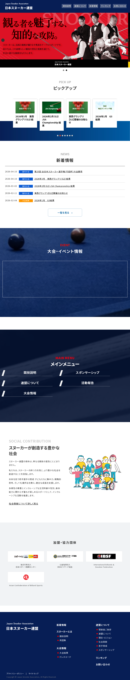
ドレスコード (65, 655)
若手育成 (102, 645)
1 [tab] (63, 70)
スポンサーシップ (106, 649)
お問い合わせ (120, 6)
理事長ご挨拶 (104, 628)
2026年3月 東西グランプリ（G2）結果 (51, 119)
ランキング (105, 6)
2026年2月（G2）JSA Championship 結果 (77, 121)
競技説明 (66, 6)
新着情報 (93, 6)
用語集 (62, 639)
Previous (3, 40)
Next (127, 40)
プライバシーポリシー (15, 673)
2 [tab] (66, 70)
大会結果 (63, 651)
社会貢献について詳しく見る (23, 503)
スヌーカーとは (64, 631)
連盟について (79, 6)
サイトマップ (34, 673)
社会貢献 (102, 641)
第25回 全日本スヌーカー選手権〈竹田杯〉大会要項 (24, 119)
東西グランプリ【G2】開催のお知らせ (104, 119)
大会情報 (61, 647)
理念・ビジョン (105, 637)
